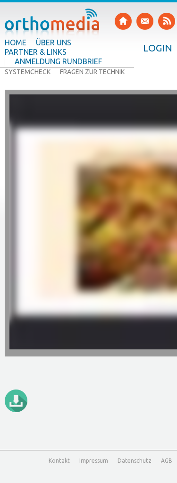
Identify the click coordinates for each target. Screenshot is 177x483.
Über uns (53, 42)
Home (15, 42)
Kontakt (59, 461)
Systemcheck (28, 72)
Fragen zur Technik (92, 72)
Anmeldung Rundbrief (58, 61)
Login (157, 47)
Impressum (93, 461)
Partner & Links (36, 52)
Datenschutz (135, 461)
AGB (166, 461)
